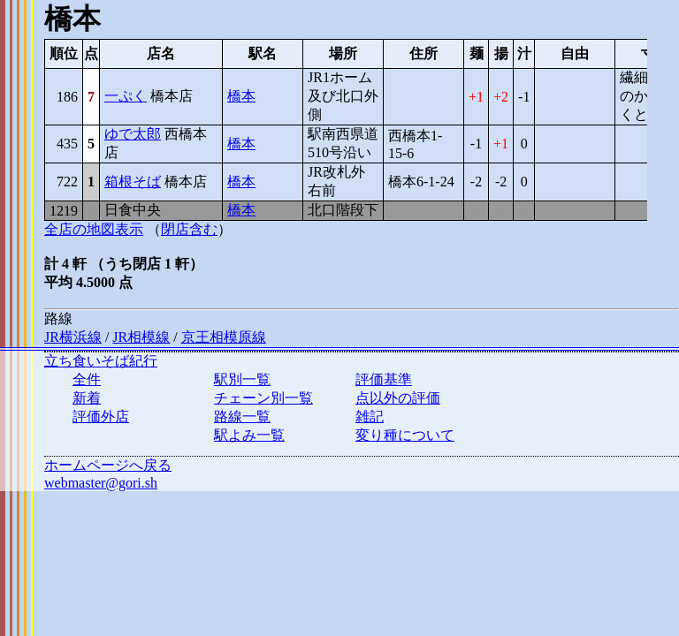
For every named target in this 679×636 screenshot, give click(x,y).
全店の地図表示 (93, 229)
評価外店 (100, 416)
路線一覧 (242, 416)
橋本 (241, 95)
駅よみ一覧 (249, 435)
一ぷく (125, 95)
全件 (86, 379)
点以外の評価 (397, 397)
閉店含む (189, 229)
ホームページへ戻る (108, 465)
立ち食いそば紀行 (100, 360)
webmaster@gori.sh (100, 482)
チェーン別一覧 (263, 397)
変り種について (404, 435)
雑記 (369, 416)
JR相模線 (141, 336)
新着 (86, 397)
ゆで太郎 (132, 133)
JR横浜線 (73, 336)
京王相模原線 (223, 336)
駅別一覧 (242, 379)
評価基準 (383, 379)
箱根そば (132, 181)
